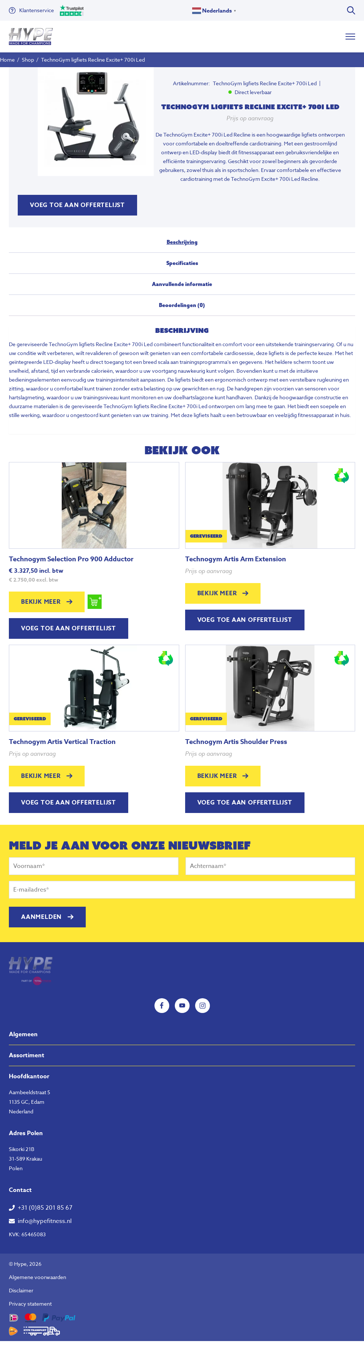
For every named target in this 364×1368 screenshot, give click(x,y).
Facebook (161, 1005)
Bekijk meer (41, 601)
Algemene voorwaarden (37, 1277)
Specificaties (182, 263)
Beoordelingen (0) (182, 305)
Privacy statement (30, 1303)
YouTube (182, 1005)
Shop (28, 59)
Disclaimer (21, 1290)
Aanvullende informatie (182, 284)
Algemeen (23, 1034)
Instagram (202, 1005)
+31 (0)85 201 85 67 (45, 1207)
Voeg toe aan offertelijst (77, 205)
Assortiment (26, 1055)
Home (7, 59)
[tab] (182, 245)
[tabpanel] (96, 121)
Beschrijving (182, 242)
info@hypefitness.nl (45, 1221)
